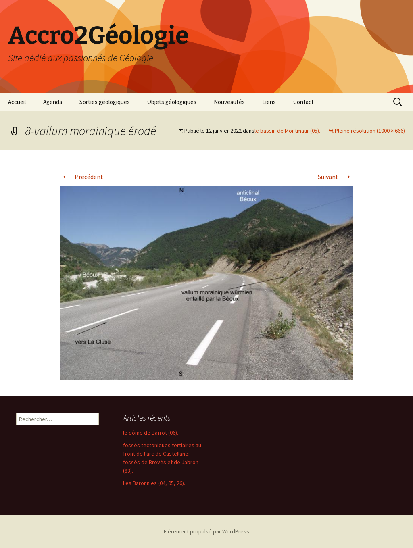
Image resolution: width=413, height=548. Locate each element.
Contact (303, 102)
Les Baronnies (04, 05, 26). (154, 483)
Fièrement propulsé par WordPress (206, 531)
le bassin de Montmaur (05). (287, 130)
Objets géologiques (171, 102)
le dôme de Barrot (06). (150, 432)
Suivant (335, 177)
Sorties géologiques (104, 102)
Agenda (52, 102)
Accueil (17, 102)
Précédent (81, 177)
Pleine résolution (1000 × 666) (370, 130)
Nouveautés (229, 102)
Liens (269, 102)
